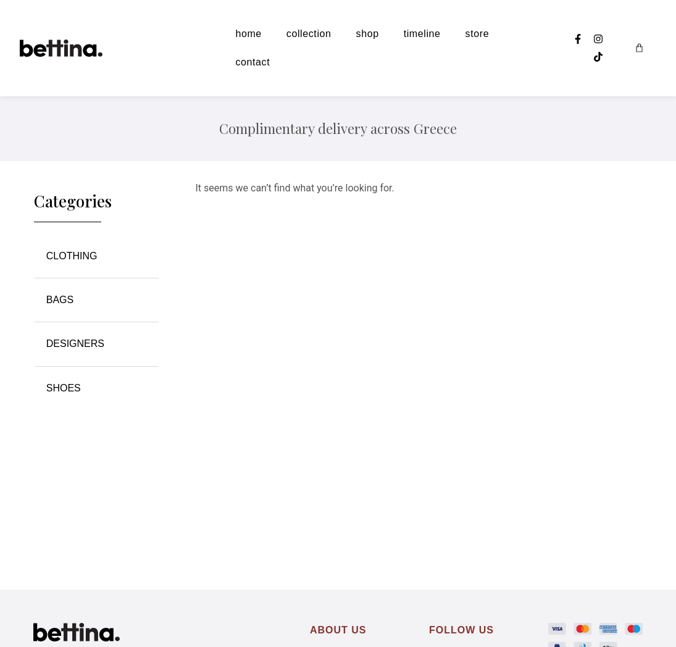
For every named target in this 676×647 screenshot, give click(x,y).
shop (367, 33)
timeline (422, 33)
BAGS (59, 299)
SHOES (63, 388)
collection (309, 33)
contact (252, 62)
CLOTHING (75, 256)
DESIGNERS (78, 344)
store (477, 33)
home (248, 33)
